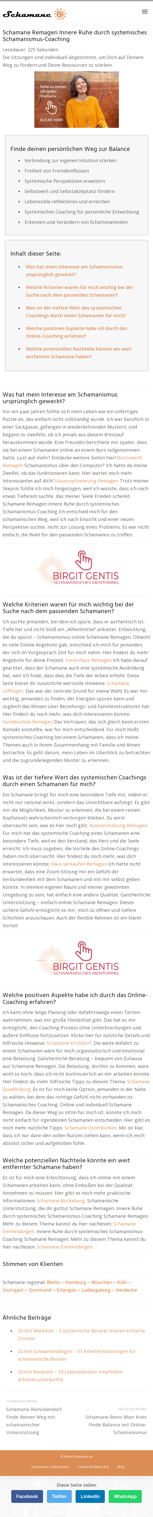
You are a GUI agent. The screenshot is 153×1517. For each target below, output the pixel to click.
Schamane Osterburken (90, 1128)
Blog (120, 1467)
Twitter (59, 1496)
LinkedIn (90, 1496)
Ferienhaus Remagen (89, 660)
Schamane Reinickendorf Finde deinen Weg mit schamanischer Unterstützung (39, 1416)
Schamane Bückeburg (61, 1200)
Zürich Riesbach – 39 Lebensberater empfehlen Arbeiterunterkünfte (70, 1376)
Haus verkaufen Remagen (79, 864)
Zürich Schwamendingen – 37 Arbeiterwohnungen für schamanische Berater (77, 1355)
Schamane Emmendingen (65, 1247)
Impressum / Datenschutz (50, 1467)
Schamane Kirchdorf (69, 1043)
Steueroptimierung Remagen (86, 481)
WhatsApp (125, 1496)
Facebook (27, 1496)
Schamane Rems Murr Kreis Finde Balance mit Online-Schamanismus (113, 1420)
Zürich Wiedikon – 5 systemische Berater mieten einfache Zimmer (81, 1334)
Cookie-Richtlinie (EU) (93, 1467)
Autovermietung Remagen (118, 825)
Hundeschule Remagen (28, 722)
